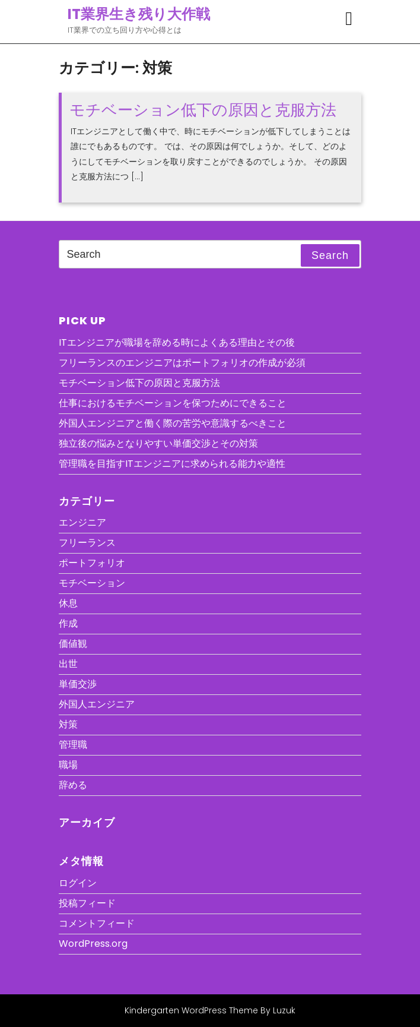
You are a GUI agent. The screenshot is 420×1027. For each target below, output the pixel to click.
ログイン (78, 883)
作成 (68, 623)
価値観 (73, 643)
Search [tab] (330, 255)
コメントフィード (97, 923)
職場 (68, 765)
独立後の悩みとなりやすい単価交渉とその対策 (158, 443)
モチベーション (92, 583)
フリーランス (87, 542)
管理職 (73, 744)
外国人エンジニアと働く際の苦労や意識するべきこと (173, 423)
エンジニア (82, 522)
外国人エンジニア (97, 704)
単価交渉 (78, 684)
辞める (73, 785)
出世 (68, 664)
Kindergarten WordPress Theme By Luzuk (210, 1010)
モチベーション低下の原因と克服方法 (202, 110)
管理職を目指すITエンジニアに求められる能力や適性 (172, 463)
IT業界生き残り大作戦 (139, 14)
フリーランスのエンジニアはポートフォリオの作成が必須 (182, 362)
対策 (68, 724)
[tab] (348, 18)
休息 (68, 603)
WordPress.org (93, 943)
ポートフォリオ (92, 563)
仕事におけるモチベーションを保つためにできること (173, 403)
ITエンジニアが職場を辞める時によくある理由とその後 (177, 342)
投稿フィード (87, 903)
